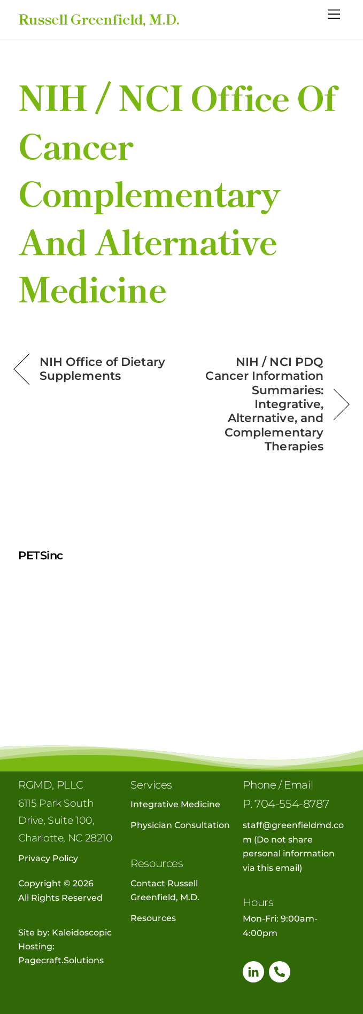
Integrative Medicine (175, 804)
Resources (153, 918)
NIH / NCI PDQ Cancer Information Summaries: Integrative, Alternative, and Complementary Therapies (257, 404)
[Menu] (334, 14)
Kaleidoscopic (82, 932)
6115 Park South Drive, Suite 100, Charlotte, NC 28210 (65, 820)
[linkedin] (253, 971)
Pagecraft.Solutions (61, 960)
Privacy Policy (48, 858)
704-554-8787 (291, 803)
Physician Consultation (180, 825)
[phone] (279, 971)
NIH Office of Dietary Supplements (102, 369)
